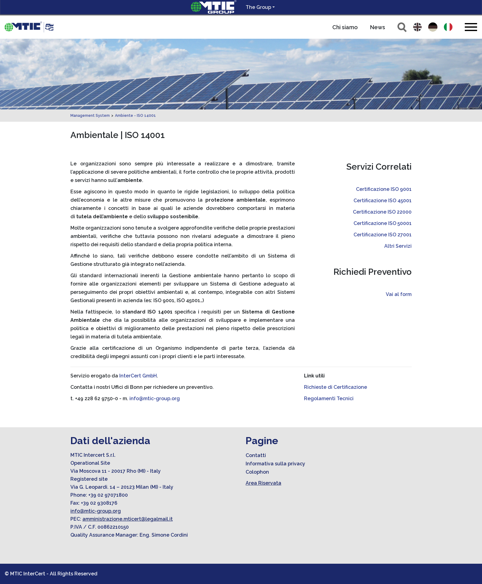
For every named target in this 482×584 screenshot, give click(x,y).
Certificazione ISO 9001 (384, 189)
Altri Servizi (398, 246)
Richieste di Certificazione (335, 387)
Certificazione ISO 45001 (383, 200)
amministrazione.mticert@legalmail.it (127, 519)
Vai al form (399, 294)
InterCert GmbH (138, 376)
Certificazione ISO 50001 (383, 223)
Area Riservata (263, 483)
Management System (90, 115)
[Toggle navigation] (470, 27)
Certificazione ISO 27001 (383, 235)
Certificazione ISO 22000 (382, 212)
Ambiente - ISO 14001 (135, 115)
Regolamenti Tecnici (329, 398)
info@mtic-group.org (154, 398)
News (377, 27)
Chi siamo (345, 27)
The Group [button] (258, 7)
